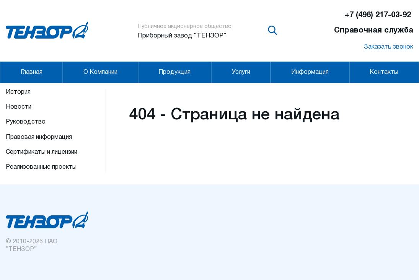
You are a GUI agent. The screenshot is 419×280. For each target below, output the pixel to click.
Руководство (26, 122)
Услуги (241, 72)
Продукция (174, 72)
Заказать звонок (388, 47)
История (18, 92)
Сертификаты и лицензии (41, 152)
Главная (31, 72)
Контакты (384, 72)
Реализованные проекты (41, 167)
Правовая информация (39, 137)
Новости (18, 107)
